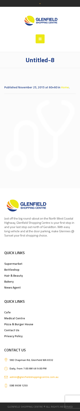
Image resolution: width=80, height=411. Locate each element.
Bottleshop (11, 269)
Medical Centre (14, 318)
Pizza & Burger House (18, 324)
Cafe (7, 312)
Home (65, 87)
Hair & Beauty (13, 275)
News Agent (12, 287)
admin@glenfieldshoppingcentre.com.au (34, 377)
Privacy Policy (13, 336)
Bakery (9, 281)
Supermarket (13, 263)
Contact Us (11, 330)
